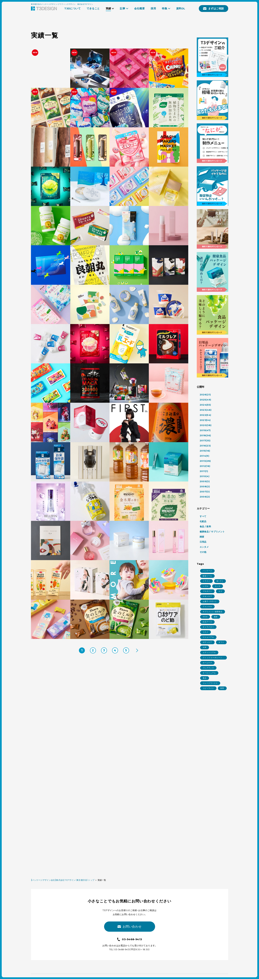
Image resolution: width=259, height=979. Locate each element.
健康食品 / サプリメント (212, 531)
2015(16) (205, 450)
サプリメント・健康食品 (212, 612)
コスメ (205, 632)
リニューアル (208, 637)
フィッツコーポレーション (213, 658)
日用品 (203, 541)
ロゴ (220, 591)
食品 (204, 678)
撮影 (216, 617)
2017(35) (205, 440)
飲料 (222, 688)
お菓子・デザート (210, 601)
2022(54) (205, 415)
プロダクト (207, 591)
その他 (203, 552)
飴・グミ (220, 581)
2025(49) (205, 399)
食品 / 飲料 (205, 526)
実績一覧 (102, 880)
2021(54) (205, 420)
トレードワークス (210, 683)
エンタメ (204, 546)
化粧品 (203, 521)
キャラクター (208, 627)
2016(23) (205, 445)
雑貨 (202, 536)
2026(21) (205, 394)
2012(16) (205, 466)
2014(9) (204, 455)
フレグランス (208, 668)
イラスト (206, 581)
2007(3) (205, 491)
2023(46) (206, 409)
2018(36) (205, 435)
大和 (204, 647)
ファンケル (207, 606)
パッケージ (207, 571)
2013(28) (205, 461)
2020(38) (206, 425)
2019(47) (205, 430)
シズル (205, 586)
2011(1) (204, 471)
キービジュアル (209, 673)
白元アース (207, 622)
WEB (205, 617)
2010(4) (205, 476)
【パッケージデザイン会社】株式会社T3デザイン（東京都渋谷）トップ (63, 880)
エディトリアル (209, 652)
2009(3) (205, 481)
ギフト (221, 642)
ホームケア (207, 663)
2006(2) (205, 496)
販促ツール (207, 576)
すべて (203, 516)
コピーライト (208, 688)
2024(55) (205, 404)
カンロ (217, 586)
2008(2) (205, 486)
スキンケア (207, 596)
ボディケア (207, 642)
